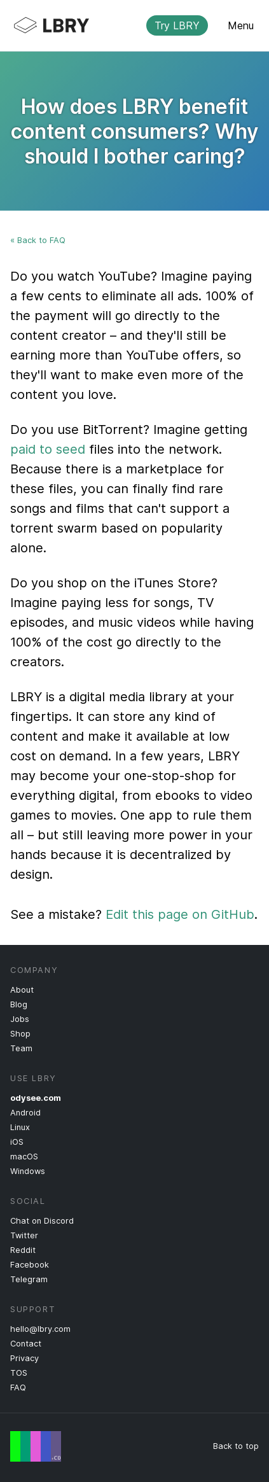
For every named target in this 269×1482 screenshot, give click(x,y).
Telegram (29, 1279)
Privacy (24, 1358)
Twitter (24, 1235)
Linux (20, 1127)
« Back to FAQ (38, 240)
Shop (20, 1033)
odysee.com (35, 1098)
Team (21, 1048)
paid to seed (47, 449)
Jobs (19, 1019)
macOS (24, 1156)
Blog (18, 1004)
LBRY (124, 25)
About (22, 990)
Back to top (236, 1446)
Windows (27, 1171)
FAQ (18, 1387)
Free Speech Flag (35, 1446)
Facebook (29, 1264)
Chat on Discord (42, 1221)
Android (25, 1112)
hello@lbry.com (40, 1329)
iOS (17, 1142)
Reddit (23, 1250)
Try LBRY (177, 25)
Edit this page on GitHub (180, 914)
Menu (241, 25)
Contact (25, 1343)
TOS (18, 1373)
